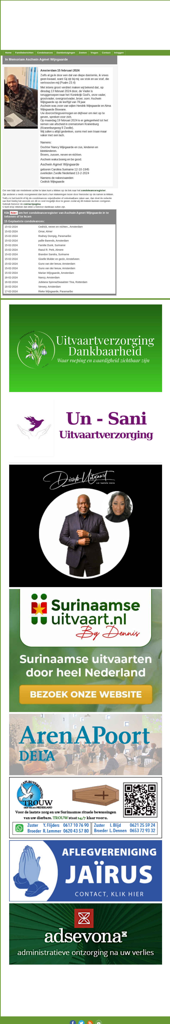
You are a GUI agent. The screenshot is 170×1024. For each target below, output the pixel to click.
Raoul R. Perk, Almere (50, 249)
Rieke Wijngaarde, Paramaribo (55, 291)
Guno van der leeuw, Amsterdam (56, 263)
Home (8, 52)
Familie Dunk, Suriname (51, 245)
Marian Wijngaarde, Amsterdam (56, 272)
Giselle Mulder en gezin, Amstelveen (58, 259)
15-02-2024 (11, 226)
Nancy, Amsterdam (49, 277)
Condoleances (45, 52)
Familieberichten (24, 52)
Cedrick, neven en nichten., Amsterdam (60, 226)
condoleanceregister (93, 190)
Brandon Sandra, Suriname (53, 254)
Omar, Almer (45, 231)
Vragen (94, 52)
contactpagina (32, 204)
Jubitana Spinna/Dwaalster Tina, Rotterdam (62, 282)
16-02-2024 (11, 277)
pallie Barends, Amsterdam (53, 240)
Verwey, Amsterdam (49, 286)
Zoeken (83, 52)
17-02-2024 (11, 291)
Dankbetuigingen (66, 52)
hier (14, 212)
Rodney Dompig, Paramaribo (54, 236)
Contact (106, 52)
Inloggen (119, 52)
